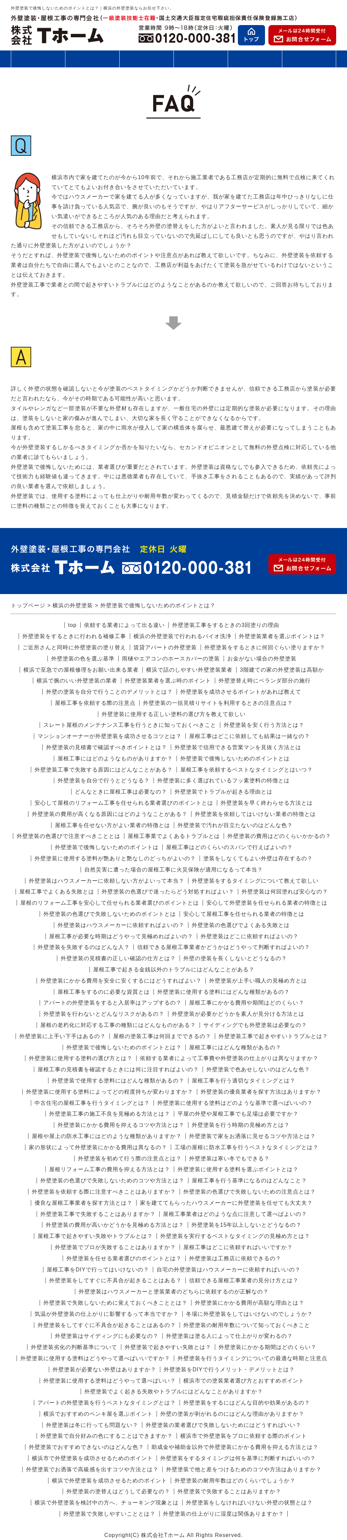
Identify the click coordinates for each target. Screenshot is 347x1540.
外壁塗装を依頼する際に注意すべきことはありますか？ (104, 1192)
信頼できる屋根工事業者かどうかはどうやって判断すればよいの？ (223, 947)
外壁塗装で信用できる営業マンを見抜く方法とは (238, 747)
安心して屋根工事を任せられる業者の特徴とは (243, 914)
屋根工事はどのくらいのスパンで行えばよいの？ (229, 847)
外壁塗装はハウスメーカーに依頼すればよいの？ (121, 925)
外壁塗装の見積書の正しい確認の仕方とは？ (118, 958)
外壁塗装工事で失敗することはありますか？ (98, 1214)
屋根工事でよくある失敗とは (56, 891)
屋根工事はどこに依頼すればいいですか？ (238, 1247)
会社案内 (309, 61)
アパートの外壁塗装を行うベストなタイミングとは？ (107, 1403)
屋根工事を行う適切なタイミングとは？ (243, 1080)
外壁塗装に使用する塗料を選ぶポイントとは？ (238, 1169)
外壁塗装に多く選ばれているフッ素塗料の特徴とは (223, 780)
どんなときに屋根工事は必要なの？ (121, 792)
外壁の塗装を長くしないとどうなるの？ (235, 958)
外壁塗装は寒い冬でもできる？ (229, 1158)
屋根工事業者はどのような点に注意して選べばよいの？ (235, 1214)
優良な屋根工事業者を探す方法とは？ (83, 1203)
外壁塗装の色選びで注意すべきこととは (68, 836)
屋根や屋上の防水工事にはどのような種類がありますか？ (107, 1136)
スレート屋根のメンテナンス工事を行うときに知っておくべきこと (129, 725)
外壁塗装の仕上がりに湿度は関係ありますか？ (223, 1514)
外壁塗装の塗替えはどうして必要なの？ (118, 1491)
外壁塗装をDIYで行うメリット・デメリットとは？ (229, 1369)
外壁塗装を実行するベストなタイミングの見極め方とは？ (235, 1236)
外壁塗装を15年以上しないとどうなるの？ (246, 1225)
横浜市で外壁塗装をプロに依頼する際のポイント (243, 1436)
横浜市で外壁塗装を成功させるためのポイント (92, 1458)
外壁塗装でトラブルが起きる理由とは (223, 792)
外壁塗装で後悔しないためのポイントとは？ (124, 1047)
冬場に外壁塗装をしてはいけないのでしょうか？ (249, 1314)
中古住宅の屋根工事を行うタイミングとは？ (92, 1103)
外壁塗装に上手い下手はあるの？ (62, 1036)
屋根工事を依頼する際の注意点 (95, 703)
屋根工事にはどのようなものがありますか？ (115, 758)
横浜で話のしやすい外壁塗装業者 (189, 670)
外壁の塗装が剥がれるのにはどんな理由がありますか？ (232, 1414)
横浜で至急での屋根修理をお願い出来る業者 (81, 670)
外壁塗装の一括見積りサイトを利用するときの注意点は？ (218, 703)
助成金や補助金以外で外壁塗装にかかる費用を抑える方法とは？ (235, 1447)
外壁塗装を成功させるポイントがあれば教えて (240, 692)
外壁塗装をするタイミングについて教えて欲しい (255, 881)
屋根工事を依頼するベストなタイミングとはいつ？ (246, 770)
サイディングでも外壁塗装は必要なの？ (255, 1025)
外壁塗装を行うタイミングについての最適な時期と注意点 (252, 1358)
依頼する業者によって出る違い (124, 625)
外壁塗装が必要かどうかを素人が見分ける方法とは (238, 1014)
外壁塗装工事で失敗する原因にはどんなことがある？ (104, 770)
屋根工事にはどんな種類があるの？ (235, 1047)
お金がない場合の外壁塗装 (262, 658)
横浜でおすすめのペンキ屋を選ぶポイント (98, 1414)
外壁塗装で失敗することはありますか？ (229, 1491)
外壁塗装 (38, 59)
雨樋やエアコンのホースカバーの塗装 (171, 658)
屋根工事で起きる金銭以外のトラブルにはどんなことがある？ (173, 969)
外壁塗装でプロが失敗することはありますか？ (115, 1247)
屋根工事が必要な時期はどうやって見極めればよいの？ (121, 936)
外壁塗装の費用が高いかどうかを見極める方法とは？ (115, 1225)
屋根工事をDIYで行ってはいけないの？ (98, 1269)
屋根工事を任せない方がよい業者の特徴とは (112, 825)
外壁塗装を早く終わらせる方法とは (267, 803)
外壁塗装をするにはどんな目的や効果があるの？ (246, 1403)
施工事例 (201, 61)
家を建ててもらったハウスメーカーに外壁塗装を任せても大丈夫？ (226, 1203)
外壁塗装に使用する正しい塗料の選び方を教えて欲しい (174, 714)
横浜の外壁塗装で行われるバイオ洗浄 (182, 636)
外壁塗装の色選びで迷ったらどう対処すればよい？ (168, 891)
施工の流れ (146, 59)
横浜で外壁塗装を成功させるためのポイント (109, 1480)
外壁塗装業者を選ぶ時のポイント (168, 680)
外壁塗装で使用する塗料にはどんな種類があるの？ (118, 1080)
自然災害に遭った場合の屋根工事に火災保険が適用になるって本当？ (173, 869)
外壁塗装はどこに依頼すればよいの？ (250, 936)
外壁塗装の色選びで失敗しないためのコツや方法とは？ (112, 1180)
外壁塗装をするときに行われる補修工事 (74, 636)
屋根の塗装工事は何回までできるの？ (162, 1036)
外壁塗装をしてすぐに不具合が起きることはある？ (115, 1280)
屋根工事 (92, 59)
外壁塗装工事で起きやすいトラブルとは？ (273, 1036)
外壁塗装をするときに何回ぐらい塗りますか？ (264, 647)
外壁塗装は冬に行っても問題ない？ (92, 1425)
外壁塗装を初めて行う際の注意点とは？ (130, 1158)
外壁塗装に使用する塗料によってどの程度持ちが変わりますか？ (109, 1092)
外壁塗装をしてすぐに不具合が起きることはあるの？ (107, 1325)
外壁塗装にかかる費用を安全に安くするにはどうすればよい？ (121, 981)
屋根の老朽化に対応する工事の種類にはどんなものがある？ (118, 1025)
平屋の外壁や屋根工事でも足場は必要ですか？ (238, 1114)
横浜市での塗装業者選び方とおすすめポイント (243, 1381)
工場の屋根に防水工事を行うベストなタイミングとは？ (247, 1147)
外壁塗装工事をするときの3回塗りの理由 (225, 625)
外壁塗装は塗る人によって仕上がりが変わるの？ (229, 1336)
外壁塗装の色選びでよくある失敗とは (241, 925)
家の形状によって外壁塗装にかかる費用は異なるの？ (98, 1147)
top (72, 625)
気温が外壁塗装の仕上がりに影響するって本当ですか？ (107, 1314)
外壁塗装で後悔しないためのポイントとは (235, 758)
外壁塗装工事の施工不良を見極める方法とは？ (109, 1114)
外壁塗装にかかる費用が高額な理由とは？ (249, 1303)
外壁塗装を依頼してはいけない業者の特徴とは (255, 814)
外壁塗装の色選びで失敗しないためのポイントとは (109, 914)
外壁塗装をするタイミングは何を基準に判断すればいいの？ (238, 1458)
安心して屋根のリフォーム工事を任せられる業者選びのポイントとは (124, 803)
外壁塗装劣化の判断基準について (74, 1347)
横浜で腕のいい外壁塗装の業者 (77, 680)
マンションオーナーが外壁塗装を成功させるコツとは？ (110, 736)
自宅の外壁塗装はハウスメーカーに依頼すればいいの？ (229, 1269)
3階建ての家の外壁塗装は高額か (282, 670)
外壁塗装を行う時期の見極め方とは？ (241, 1125)
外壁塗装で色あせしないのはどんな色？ (258, 1069)
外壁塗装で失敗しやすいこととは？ (109, 1514)
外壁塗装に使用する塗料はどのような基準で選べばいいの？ (235, 1103)
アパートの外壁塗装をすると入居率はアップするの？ (112, 1003)
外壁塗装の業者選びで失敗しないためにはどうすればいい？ (223, 1425)
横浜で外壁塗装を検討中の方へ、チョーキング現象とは (107, 1502)
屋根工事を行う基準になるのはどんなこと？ (249, 1180)
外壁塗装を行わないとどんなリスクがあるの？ (103, 1014)
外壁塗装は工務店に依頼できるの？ (235, 1258)
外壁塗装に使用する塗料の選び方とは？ (80, 1058)
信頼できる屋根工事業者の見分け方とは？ (244, 1280)
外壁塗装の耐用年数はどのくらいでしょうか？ (235, 1480)
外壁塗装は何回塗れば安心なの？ (285, 891)
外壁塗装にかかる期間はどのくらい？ (268, 1347)
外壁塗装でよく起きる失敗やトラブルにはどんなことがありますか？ (173, 1391)
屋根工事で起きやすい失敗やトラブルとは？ (95, 1236)
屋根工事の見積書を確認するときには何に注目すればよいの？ (118, 1069)
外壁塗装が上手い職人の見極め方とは (258, 981)
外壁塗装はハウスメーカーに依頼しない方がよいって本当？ (106, 881)
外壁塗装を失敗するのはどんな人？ (84, 947)
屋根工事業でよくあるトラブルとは (174, 836)
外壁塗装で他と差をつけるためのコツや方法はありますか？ (244, 1469)
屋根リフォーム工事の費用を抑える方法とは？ (109, 1169)
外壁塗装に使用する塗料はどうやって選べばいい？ (109, 1381)
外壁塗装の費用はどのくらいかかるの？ (279, 836)
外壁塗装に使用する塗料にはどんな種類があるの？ (223, 992)
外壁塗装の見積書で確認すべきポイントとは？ (106, 747)
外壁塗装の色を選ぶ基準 (83, 658)
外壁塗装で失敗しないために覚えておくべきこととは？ (115, 1303)
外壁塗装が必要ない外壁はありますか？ (104, 1369)
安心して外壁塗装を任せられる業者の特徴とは (266, 903)
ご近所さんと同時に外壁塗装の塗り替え (74, 647)
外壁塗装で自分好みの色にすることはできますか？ (106, 1436)
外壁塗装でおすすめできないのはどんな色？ (86, 1447)
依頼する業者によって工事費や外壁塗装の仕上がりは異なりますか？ (229, 1058)
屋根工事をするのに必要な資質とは (104, 992)
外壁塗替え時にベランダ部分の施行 (265, 680)
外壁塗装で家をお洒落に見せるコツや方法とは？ (252, 1136)
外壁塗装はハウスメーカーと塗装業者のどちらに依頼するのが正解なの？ (174, 1291)
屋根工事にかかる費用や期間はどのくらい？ (246, 1003)
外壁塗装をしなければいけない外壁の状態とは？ (249, 1502)
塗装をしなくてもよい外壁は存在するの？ (258, 858)
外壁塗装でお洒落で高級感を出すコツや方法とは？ (92, 1469)
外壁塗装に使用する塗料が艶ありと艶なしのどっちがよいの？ (115, 858)
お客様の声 (255, 59)
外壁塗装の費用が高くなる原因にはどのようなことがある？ (109, 814)
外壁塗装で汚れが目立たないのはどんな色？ (235, 825)
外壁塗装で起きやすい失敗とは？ (168, 1347)
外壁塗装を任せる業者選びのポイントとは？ (124, 1258)
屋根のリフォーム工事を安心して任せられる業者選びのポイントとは (109, 903)
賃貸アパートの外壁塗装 (165, 647)
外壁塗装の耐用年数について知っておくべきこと (246, 1325)
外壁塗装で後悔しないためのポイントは (107, 847)
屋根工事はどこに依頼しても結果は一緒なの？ (249, 736)
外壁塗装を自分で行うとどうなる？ (104, 780)
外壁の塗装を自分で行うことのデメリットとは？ (109, 692)
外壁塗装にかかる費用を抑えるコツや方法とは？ (121, 1125)
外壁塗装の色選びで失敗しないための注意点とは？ (249, 1192)
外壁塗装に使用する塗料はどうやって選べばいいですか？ (95, 1358)
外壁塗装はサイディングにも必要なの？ (107, 1336)
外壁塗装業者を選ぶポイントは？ (282, 636)
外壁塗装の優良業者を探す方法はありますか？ (261, 1092)
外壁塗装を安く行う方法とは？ (264, 725)
